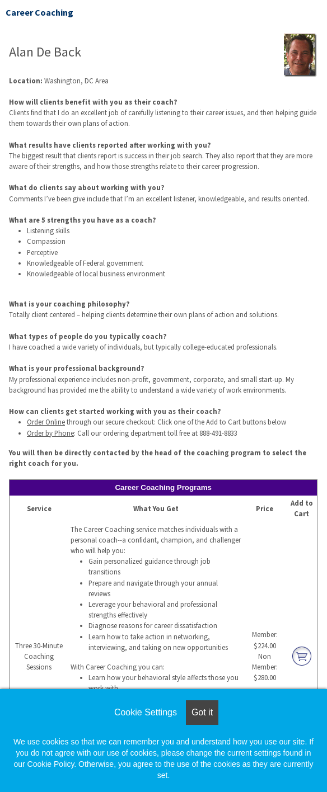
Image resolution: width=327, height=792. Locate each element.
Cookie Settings (145, 712)
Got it (202, 712)
